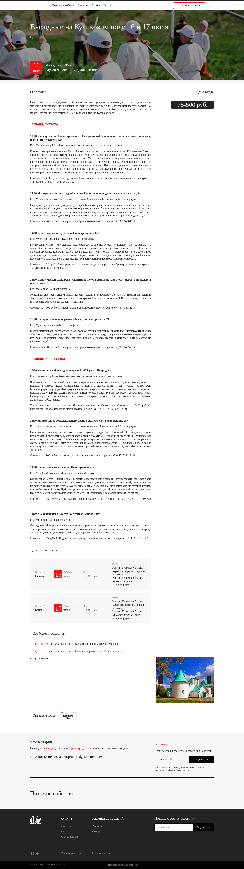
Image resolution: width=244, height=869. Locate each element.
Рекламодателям (102, 853)
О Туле (66, 818)
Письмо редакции (71, 853)
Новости (83, 5)
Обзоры (107, 5)
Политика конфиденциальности (123, 865)
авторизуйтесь (54, 748)
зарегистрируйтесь (80, 748)
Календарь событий (63, 5)
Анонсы (97, 826)
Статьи (96, 5)
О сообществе (69, 836)
